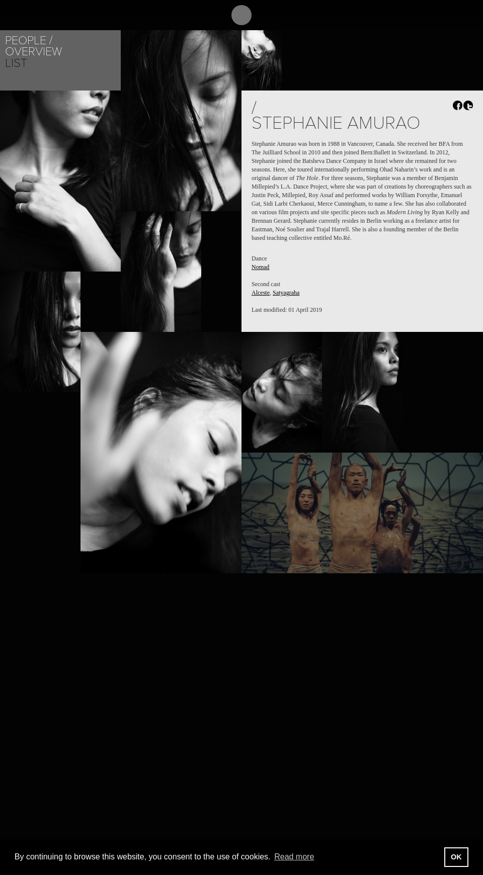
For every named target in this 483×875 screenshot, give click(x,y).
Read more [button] (294, 856)
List (16, 63)
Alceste (261, 292)
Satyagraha (286, 292)
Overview (33, 51)
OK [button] (456, 857)
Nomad (260, 267)
